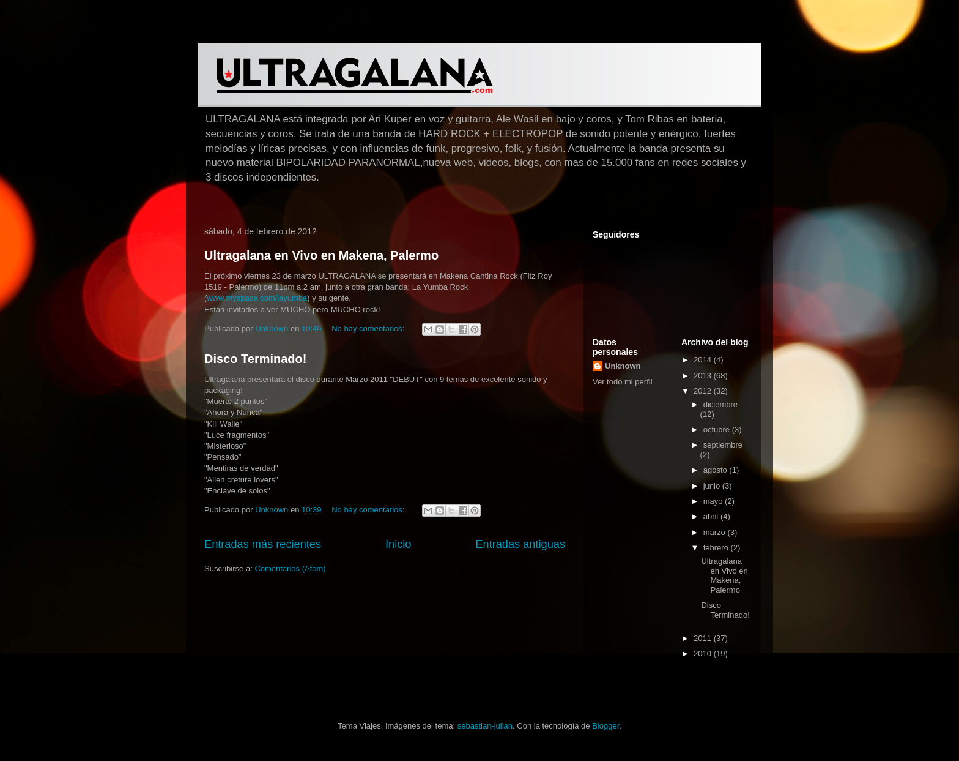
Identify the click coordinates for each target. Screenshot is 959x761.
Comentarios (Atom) (289, 568)
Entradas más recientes (262, 544)
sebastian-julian (485, 725)
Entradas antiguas (520, 544)
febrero (717, 547)
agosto (716, 469)
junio (712, 485)
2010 (704, 653)
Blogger (605, 725)
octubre (717, 429)
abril (711, 516)
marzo (715, 532)
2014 (704, 359)
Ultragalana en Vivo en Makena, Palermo (321, 255)
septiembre (722, 444)
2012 (704, 390)
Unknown (623, 365)
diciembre (720, 404)
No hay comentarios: (369, 328)
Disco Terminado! (255, 359)
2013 (704, 375)
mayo (714, 501)
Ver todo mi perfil (623, 381)
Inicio (398, 544)
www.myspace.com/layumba (257, 297)
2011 (704, 638)
